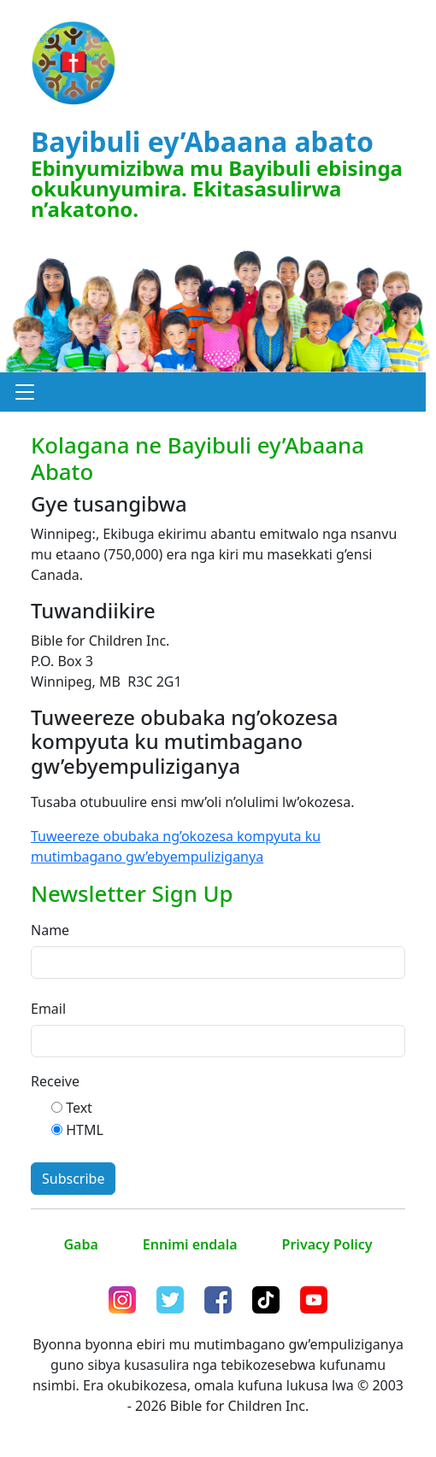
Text (79, 1107)
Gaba (80, 1244)
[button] (25, 392)
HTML (84, 1130)
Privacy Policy (327, 1244)
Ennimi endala (190, 1244)
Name (50, 930)
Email (48, 1008)
